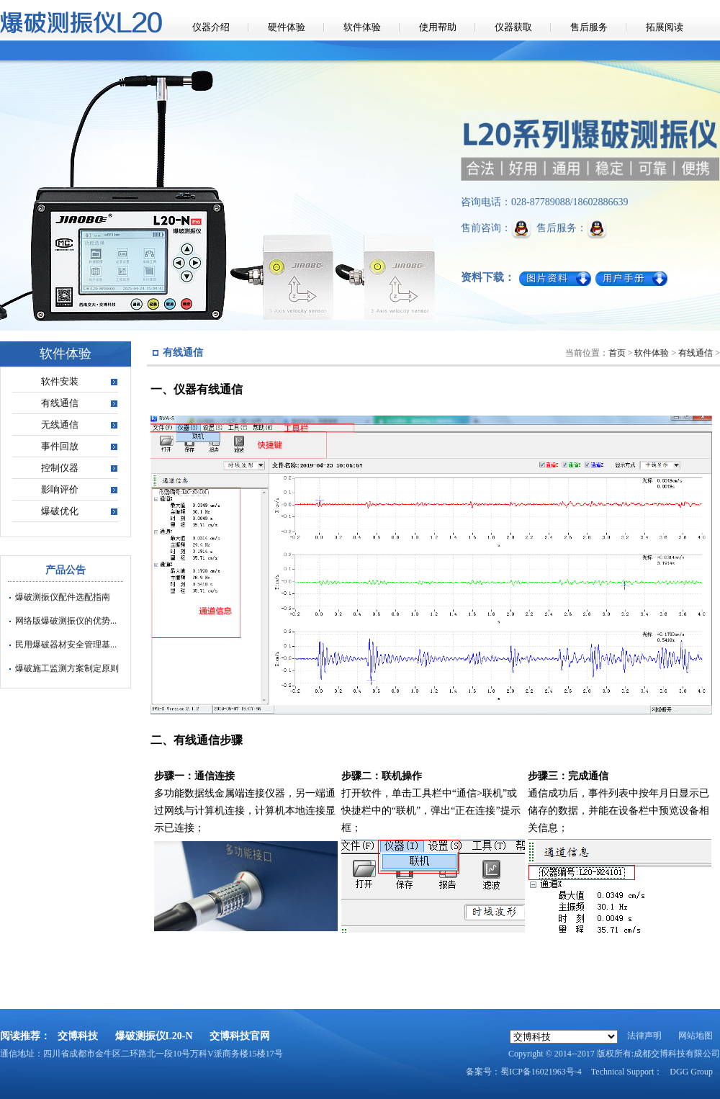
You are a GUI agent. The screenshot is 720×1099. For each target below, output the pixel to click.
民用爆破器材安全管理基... (66, 645)
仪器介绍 (211, 27)
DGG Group (691, 1072)
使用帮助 (437, 27)
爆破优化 (59, 511)
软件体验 (362, 27)
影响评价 (59, 489)
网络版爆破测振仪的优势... (66, 621)
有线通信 (59, 403)
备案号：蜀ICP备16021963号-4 (524, 1072)
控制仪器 (59, 467)
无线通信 (59, 424)
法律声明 (644, 1036)
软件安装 (59, 381)
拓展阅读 (664, 27)
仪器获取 (513, 27)
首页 (617, 353)
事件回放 (59, 446)
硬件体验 (286, 27)
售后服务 (589, 27)
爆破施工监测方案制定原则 (67, 668)
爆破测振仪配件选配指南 (62, 597)
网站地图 (695, 1036)
